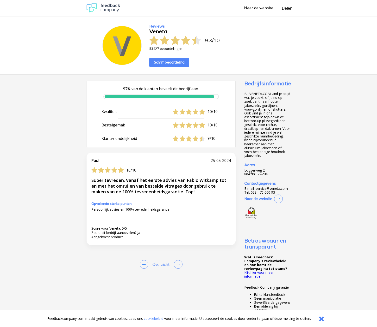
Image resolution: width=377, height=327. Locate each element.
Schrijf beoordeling (169, 62)
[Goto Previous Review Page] (145, 264)
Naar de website (258, 8)
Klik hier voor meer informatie (259, 274)
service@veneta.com (272, 188)
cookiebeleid (153, 318)
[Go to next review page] (177, 264)
